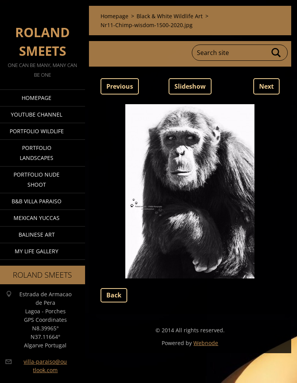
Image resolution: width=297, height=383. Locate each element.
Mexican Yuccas (37, 218)
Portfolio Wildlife (37, 131)
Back (113, 295)
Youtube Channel (36, 114)
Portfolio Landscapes (36, 152)
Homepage (36, 97)
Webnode (205, 343)
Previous (119, 86)
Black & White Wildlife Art (170, 16)
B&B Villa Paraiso (36, 201)
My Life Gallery (36, 251)
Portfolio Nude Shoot (37, 179)
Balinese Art (37, 234)
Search (276, 52)
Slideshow (190, 86)
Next (266, 86)
